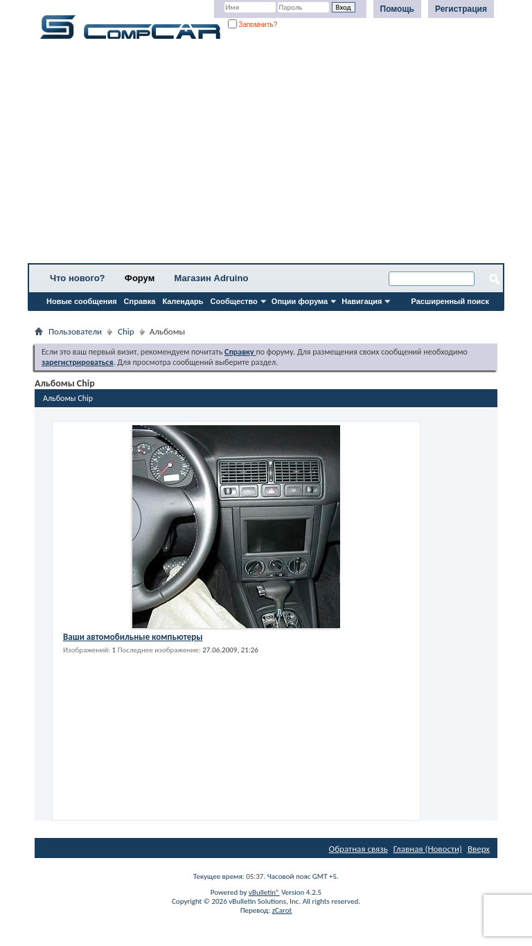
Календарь (182, 301)
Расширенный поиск (450, 301)
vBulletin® (264, 892)
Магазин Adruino (212, 278)
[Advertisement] (266, 156)
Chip (126, 331)
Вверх (479, 849)
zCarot (282, 910)
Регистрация (461, 9)
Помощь (397, 9)
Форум (139, 278)
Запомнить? (253, 24)
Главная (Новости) (427, 849)
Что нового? (77, 278)
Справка (140, 301)
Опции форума (300, 301)
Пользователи (75, 331)
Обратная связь (358, 849)
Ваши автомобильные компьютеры (132, 637)
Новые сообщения (81, 301)
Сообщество (234, 301)
